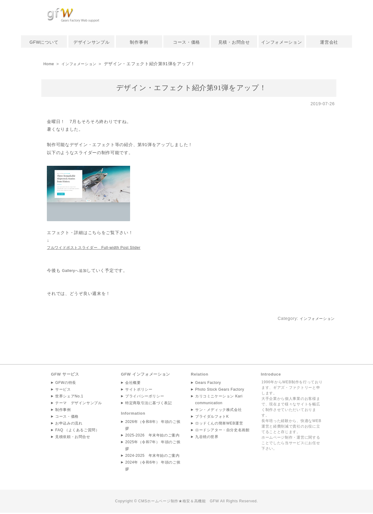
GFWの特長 (65, 383)
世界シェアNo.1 (69, 397)
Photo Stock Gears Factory (220, 390)
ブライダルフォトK (212, 417)
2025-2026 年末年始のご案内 (152, 436)
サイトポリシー (139, 390)
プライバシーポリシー (144, 397)
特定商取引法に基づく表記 (148, 404)
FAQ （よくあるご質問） (77, 431)
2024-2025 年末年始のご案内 (152, 456)
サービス (63, 390)
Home (49, 63)
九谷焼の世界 (207, 438)
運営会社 (329, 42)
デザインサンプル (91, 42)
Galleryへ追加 (76, 271)
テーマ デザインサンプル (78, 404)
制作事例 (139, 42)
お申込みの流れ (69, 424)
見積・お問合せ (234, 42)
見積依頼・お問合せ (72, 438)
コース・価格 (186, 42)
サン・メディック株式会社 (218, 410)
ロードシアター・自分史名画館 (222, 431)
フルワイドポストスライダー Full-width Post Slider (101, 248)
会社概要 (133, 383)
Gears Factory (208, 383)
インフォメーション (281, 42)
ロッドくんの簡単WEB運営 (219, 424)
